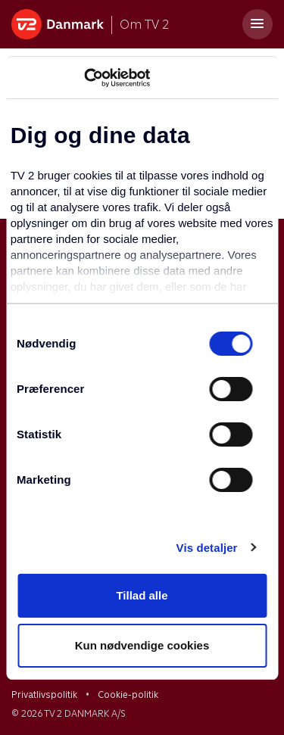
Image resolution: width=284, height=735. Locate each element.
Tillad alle (141, 595)
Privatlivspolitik (44, 695)
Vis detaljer (207, 547)
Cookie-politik (128, 695)
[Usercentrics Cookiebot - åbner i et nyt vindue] (83, 78)
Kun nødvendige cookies (142, 645)
